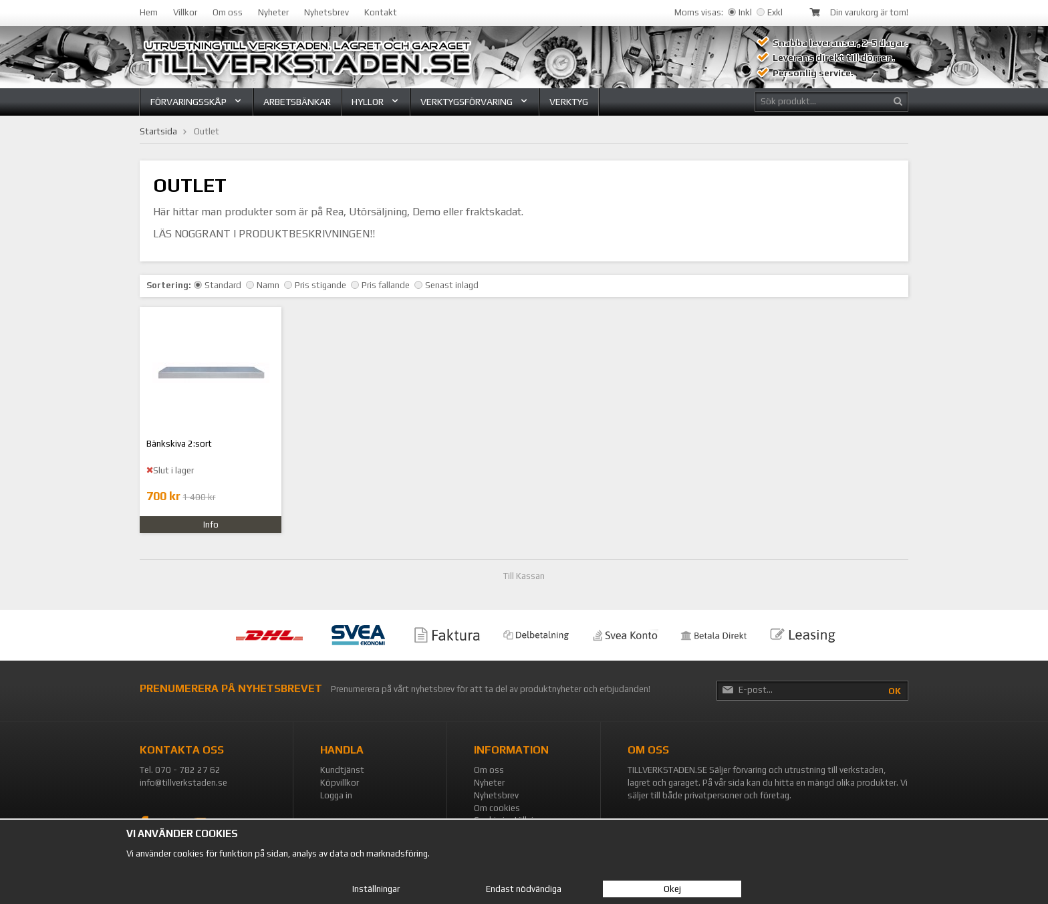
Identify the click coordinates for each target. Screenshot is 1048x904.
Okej (672, 889)
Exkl (770, 12)
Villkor (185, 12)
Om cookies (497, 808)
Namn (262, 285)
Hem (149, 12)
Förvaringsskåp (196, 101)
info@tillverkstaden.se (183, 783)
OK (894, 691)
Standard (217, 285)
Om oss (228, 12)
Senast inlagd (446, 285)
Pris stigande (315, 285)
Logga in (336, 795)
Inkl (740, 12)
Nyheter (273, 12)
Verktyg (568, 101)
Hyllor (376, 101)
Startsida (158, 131)
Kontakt (380, 12)
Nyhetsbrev (326, 12)
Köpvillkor (339, 783)
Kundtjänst (342, 770)
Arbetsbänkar (297, 101)
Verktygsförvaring (474, 101)
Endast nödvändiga (523, 889)
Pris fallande (380, 285)
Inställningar (376, 889)
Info (211, 525)
